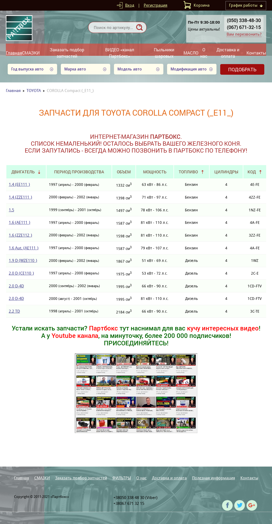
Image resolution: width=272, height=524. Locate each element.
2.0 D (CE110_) (21, 273)
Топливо (188, 171)
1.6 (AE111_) (19, 222)
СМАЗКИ (31, 53)
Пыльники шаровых (164, 53)
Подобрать (242, 69)
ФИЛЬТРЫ (121, 477)
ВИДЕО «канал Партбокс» (119, 53)
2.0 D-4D (16, 285)
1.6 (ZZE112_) (20, 235)
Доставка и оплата (227, 53)
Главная (14, 53)
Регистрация (155, 5)
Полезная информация (213, 477)
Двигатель (23, 171)
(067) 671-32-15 (244, 27)
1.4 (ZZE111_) (20, 197)
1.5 (11, 209)
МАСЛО (191, 53)
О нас (203, 53)
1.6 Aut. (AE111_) (24, 247)
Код (252, 171)
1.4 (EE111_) (19, 184)
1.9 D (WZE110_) (23, 260)
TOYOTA (34, 90)
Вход (129, 5)
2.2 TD (14, 311)
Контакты (256, 53)
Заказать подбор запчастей (67, 53)
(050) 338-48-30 (244, 20)
